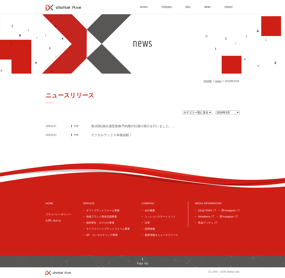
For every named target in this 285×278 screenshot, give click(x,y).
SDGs (188, 7)
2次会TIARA (205, 210)
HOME (208, 81)
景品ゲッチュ (205, 222)
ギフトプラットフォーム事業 (103, 210)
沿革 (147, 222)
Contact (228, 7)
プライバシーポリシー (58, 214)
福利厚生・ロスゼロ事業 (100, 222)
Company (167, 7)
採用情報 (150, 228)
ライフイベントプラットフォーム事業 (108, 228)
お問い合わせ (53, 220)
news (218, 81)
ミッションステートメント (160, 216)
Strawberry (204, 216)
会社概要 (150, 210)
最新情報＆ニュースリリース (161, 234)
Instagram (228, 210)
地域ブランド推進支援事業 (101, 216)
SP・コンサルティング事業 (102, 234)
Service (144, 7)
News (207, 7)
